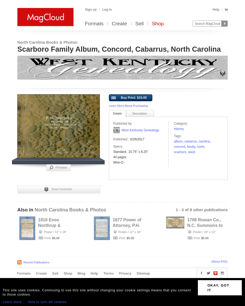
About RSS (219, 261)
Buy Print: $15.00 (129, 98)
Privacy (125, 273)
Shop (158, 23)
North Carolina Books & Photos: (47, 42)
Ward (191, 152)
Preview (58, 168)
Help (216, 9)
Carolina (204, 141)
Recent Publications (36, 262)
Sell (139, 23)
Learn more (12, 302)
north (200, 147)
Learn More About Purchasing (128, 105)
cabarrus (190, 141)
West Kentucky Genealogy (140, 130)
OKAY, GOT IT (218, 287)
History (179, 129)
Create (119, 23)
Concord (179, 147)
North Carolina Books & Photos (70, 210)
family (191, 147)
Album (178, 141)
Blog (81, 273)
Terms (108, 273)
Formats (94, 23)
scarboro (180, 152)
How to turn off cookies (47, 302)
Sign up (91, 9)
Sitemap (143, 273)
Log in (107, 9)
